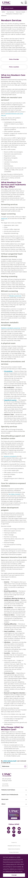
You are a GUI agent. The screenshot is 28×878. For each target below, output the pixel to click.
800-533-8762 (5, 785)
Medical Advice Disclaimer (14, 849)
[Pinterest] (13, 832)
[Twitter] (13, 835)
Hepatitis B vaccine (10, 400)
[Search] (22, 3)
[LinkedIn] (13, 828)
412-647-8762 (5, 784)
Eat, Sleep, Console (14, 494)
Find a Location (14, 67)
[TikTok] (19, 832)
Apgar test (4, 218)
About (3, 804)
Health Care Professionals (9, 794)
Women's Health (8, 8)
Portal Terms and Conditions (11, 862)
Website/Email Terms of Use (14, 845)
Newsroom (4, 799)
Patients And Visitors (8, 790)
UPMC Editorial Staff (9, 761)
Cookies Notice (10, 864)
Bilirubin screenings (15, 295)
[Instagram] (8, 832)
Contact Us (14, 842)
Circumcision (8, 371)
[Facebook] (8, 828)
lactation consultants (10, 456)
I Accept (14, 875)
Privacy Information (14, 852)
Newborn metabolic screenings (10, 328)
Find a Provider (14, 59)
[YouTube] (19, 829)
